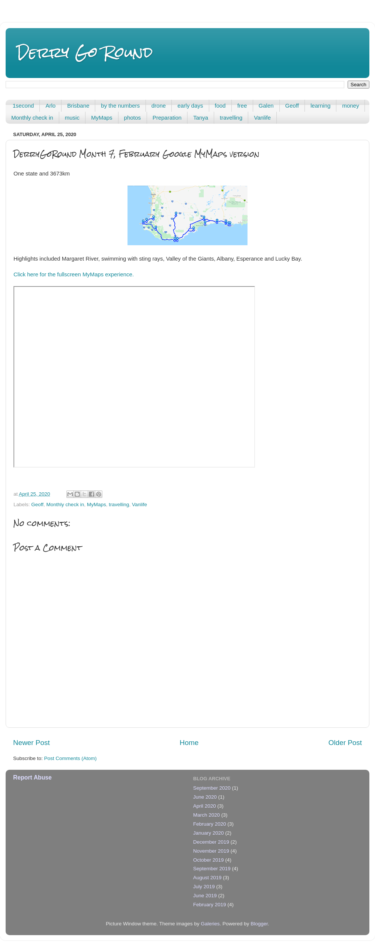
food (220, 105)
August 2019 (207, 877)
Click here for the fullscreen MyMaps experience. (74, 274)
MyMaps (101, 117)
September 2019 (212, 868)
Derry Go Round (85, 52)
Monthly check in (32, 117)
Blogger (259, 924)
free (242, 105)
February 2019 (209, 904)
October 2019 (208, 860)
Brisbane (78, 105)
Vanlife (262, 117)
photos (132, 117)
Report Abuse (32, 777)
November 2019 (211, 851)
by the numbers (120, 105)
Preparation (167, 117)
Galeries (210, 924)
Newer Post (31, 743)
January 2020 (208, 833)
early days (190, 105)
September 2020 (212, 788)
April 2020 (204, 806)
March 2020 (206, 815)
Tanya (200, 117)
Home (189, 743)
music (72, 117)
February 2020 (209, 824)
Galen (266, 105)
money (350, 105)
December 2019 (211, 842)
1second (23, 105)
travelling (231, 117)
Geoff (292, 105)
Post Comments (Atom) (70, 758)
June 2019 (205, 895)
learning (320, 105)
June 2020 (205, 797)
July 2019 (204, 886)
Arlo (50, 105)
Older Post (345, 743)
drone (159, 105)
